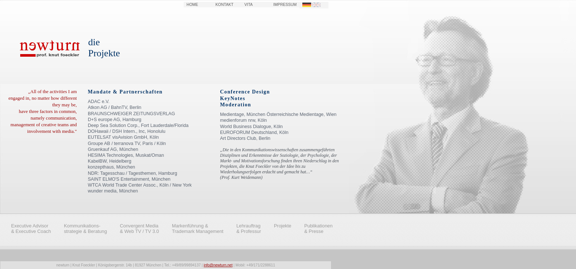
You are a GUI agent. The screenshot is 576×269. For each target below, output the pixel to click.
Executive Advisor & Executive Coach (31, 228)
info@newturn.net (218, 265)
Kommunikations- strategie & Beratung (85, 228)
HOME (192, 5)
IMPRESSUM (285, 5)
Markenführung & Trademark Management (197, 228)
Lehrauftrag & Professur (248, 228)
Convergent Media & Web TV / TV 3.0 (139, 228)
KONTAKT (225, 5)
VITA (248, 5)
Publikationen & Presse (318, 228)
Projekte (282, 226)
